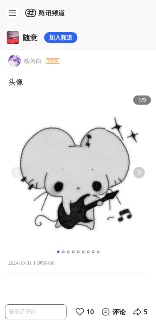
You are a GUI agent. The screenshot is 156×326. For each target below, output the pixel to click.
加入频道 (60, 37)
